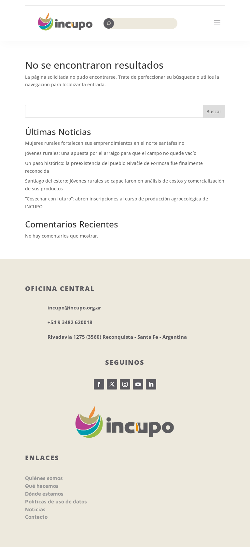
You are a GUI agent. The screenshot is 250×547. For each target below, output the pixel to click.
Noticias (35, 509)
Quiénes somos (44, 478)
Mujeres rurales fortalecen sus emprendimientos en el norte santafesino (104, 143)
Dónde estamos (44, 494)
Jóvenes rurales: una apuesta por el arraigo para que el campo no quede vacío (110, 153)
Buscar (213, 111)
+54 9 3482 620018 (70, 322)
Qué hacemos (42, 486)
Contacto (36, 517)
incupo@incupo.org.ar (74, 307)
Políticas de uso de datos (56, 501)
